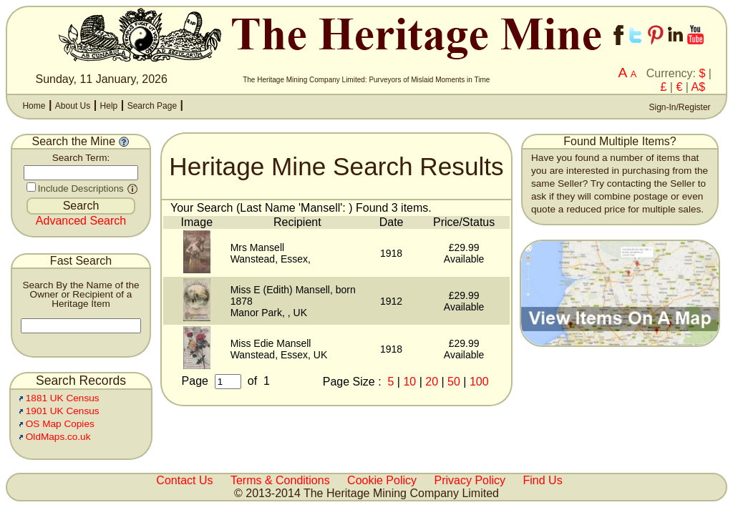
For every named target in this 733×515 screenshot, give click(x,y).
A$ (698, 87)
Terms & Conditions (280, 480)
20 (431, 382)
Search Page (152, 106)
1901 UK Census (62, 411)
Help (109, 106)
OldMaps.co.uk (58, 436)
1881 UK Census (62, 398)
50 (453, 382)
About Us (72, 106)
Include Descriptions (81, 188)
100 (479, 382)
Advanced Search (81, 221)
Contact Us (184, 480)
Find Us (543, 480)
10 (409, 382)
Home (33, 106)
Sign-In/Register (678, 107)
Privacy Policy (470, 480)
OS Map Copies (60, 423)
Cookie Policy (382, 480)
